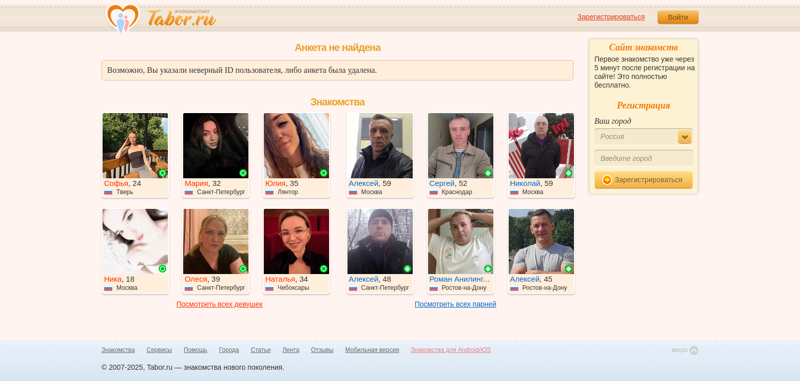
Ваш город (612, 121)
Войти (678, 17)
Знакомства (118, 349)
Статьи (261, 349)
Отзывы (322, 349)
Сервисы (159, 349)
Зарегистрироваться (611, 17)
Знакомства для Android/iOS (451, 349)
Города (229, 349)
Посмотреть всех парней (455, 304)
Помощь (195, 349)
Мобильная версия (372, 349)
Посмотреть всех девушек (220, 304)
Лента (290, 349)
